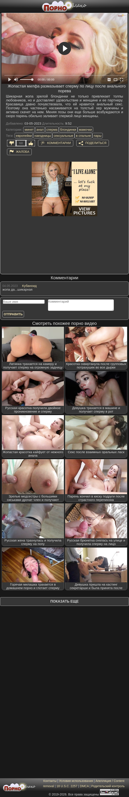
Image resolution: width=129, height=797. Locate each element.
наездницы (42, 135)
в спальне (83, 135)
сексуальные (63, 135)
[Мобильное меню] (3, 5)
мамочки (85, 129)
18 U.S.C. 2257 (66, 786)
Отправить (13, 314)
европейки (24, 135)
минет (29, 129)
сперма (52, 129)
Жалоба (22, 151)
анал (40, 129)
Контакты (49, 781)
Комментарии (59, 143)
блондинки (68, 129)
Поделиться (95, 143)
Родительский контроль (108, 786)
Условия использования (76, 781)
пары (97, 135)
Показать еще (64, 601)
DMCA (84, 786)
